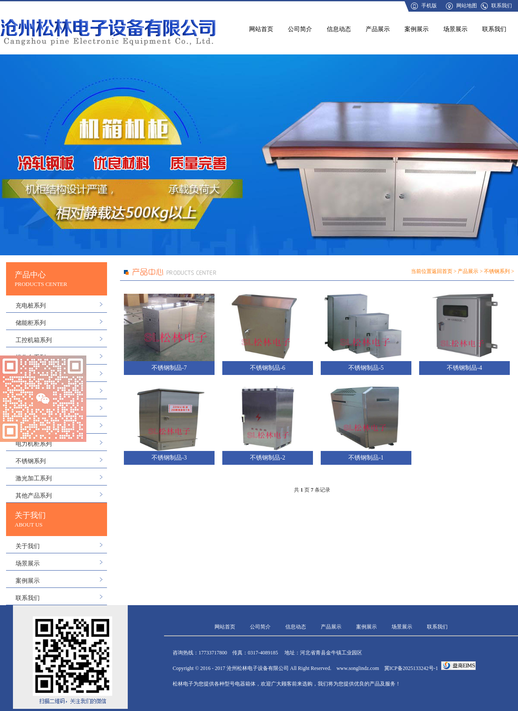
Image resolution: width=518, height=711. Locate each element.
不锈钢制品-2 (267, 457)
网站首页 (261, 29)
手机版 (429, 6)
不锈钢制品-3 (169, 457)
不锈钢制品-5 (366, 368)
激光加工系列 (34, 478)
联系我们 (501, 6)
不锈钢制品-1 (366, 457)
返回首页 (442, 271)
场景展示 (455, 29)
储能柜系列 (31, 323)
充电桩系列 (31, 305)
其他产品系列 (34, 495)
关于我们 (28, 546)
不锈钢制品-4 (464, 368)
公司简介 (300, 29)
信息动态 (339, 29)
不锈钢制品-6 (267, 368)
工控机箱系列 (34, 340)
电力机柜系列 (34, 444)
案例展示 (416, 29)
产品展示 (378, 29)
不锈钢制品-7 (169, 368)
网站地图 (466, 6)
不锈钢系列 (31, 461)
